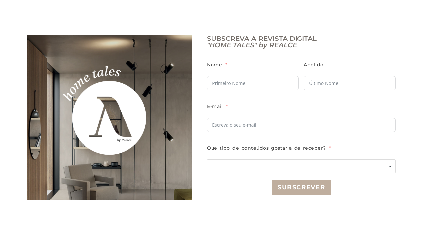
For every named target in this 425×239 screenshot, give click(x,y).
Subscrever (301, 187)
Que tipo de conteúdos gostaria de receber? (266, 148)
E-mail (215, 106)
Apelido (314, 65)
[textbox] (301, 166)
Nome (214, 65)
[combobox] (301, 166)
